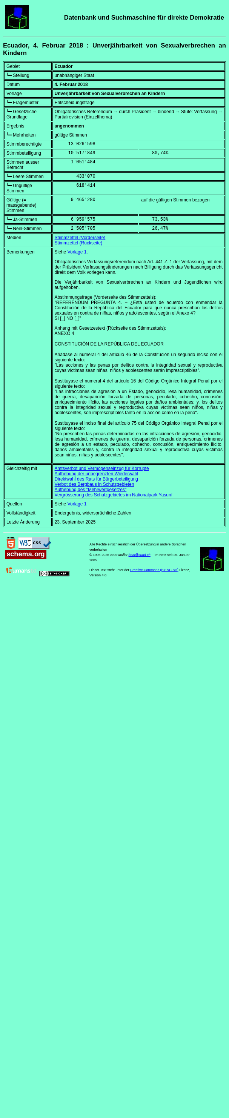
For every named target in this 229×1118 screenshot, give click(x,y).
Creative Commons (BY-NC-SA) (154, 570)
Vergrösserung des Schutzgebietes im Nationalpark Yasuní (113, 495)
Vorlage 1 (77, 252)
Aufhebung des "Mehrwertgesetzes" (91, 489)
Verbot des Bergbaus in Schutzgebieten (94, 484)
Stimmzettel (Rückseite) (79, 243)
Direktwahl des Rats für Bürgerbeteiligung (96, 479)
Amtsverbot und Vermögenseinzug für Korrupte (102, 468)
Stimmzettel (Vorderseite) (80, 237)
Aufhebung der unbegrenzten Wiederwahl (96, 473)
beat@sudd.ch (140, 555)
